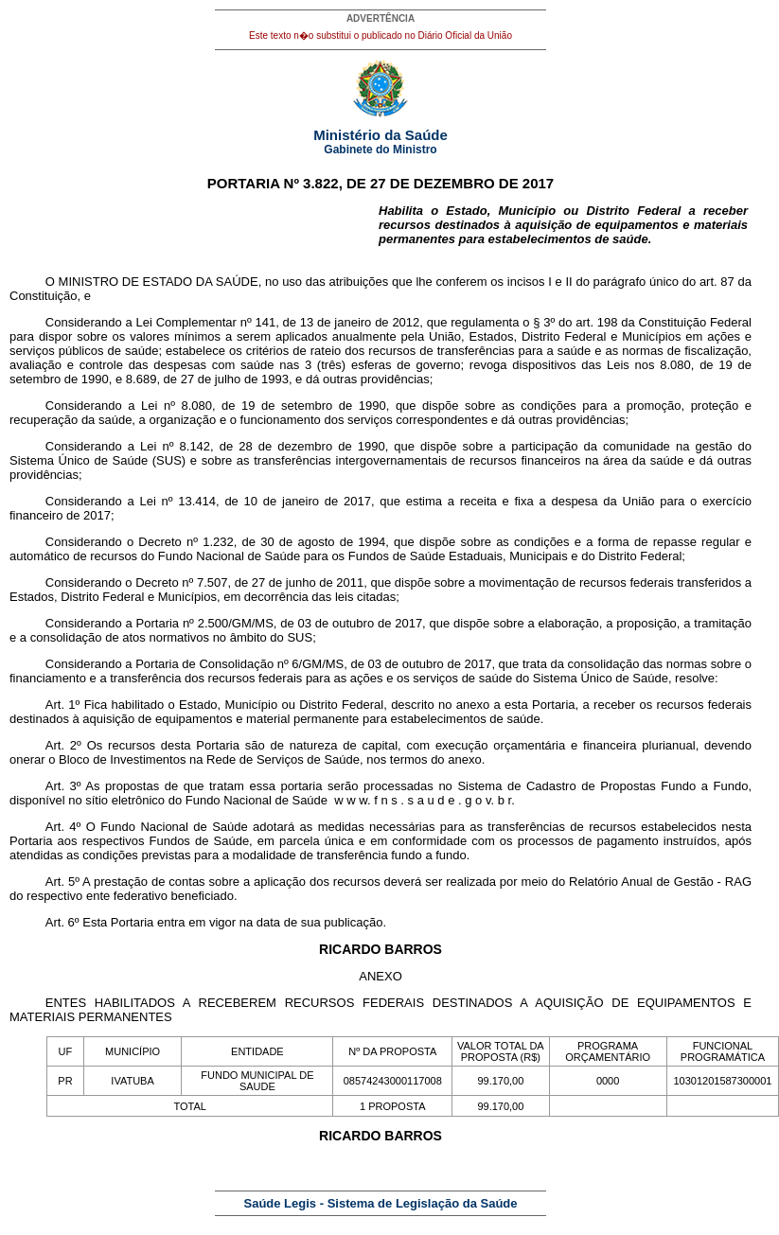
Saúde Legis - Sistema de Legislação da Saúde (381, 1203)
